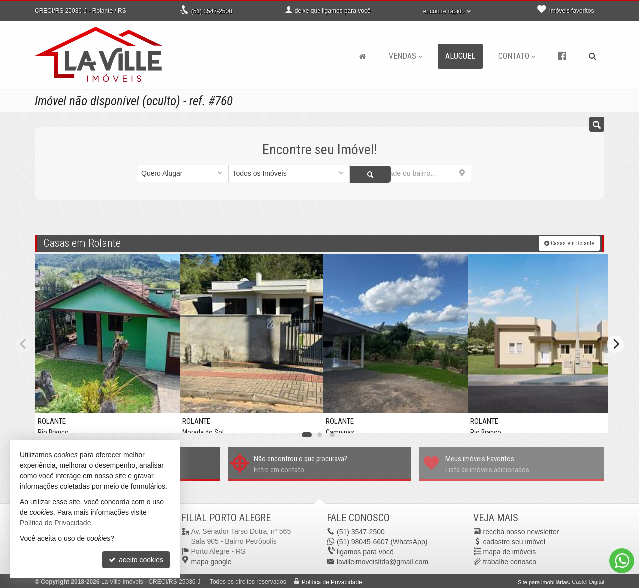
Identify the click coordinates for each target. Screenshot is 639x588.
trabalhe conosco (510, 560)
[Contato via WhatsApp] (621, 560)
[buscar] (486, 173)
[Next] (615, 343)
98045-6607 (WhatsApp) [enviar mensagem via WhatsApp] (382, 540)
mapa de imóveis (509, 550)
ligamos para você (365, 550)
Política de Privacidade (332, 580)
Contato (516, 56)
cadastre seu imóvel (514, 540)
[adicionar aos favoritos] (164, 419)
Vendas (405, 56)
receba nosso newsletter (521, 530)
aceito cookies (136, 560)
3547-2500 (211, 11)
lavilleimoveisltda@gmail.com (382, 560)
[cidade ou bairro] (410, 173)
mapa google (211, 560)
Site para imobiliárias (543, 581)
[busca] (592, 56)
